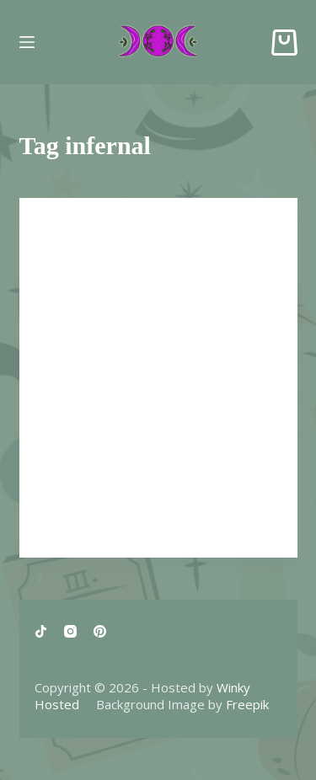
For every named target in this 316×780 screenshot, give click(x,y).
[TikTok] (41, 631)
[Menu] (27, 42)
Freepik (247, 704)
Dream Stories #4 (111, 266)
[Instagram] (70, 631)
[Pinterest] (100, 631)
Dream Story (79, 231)
